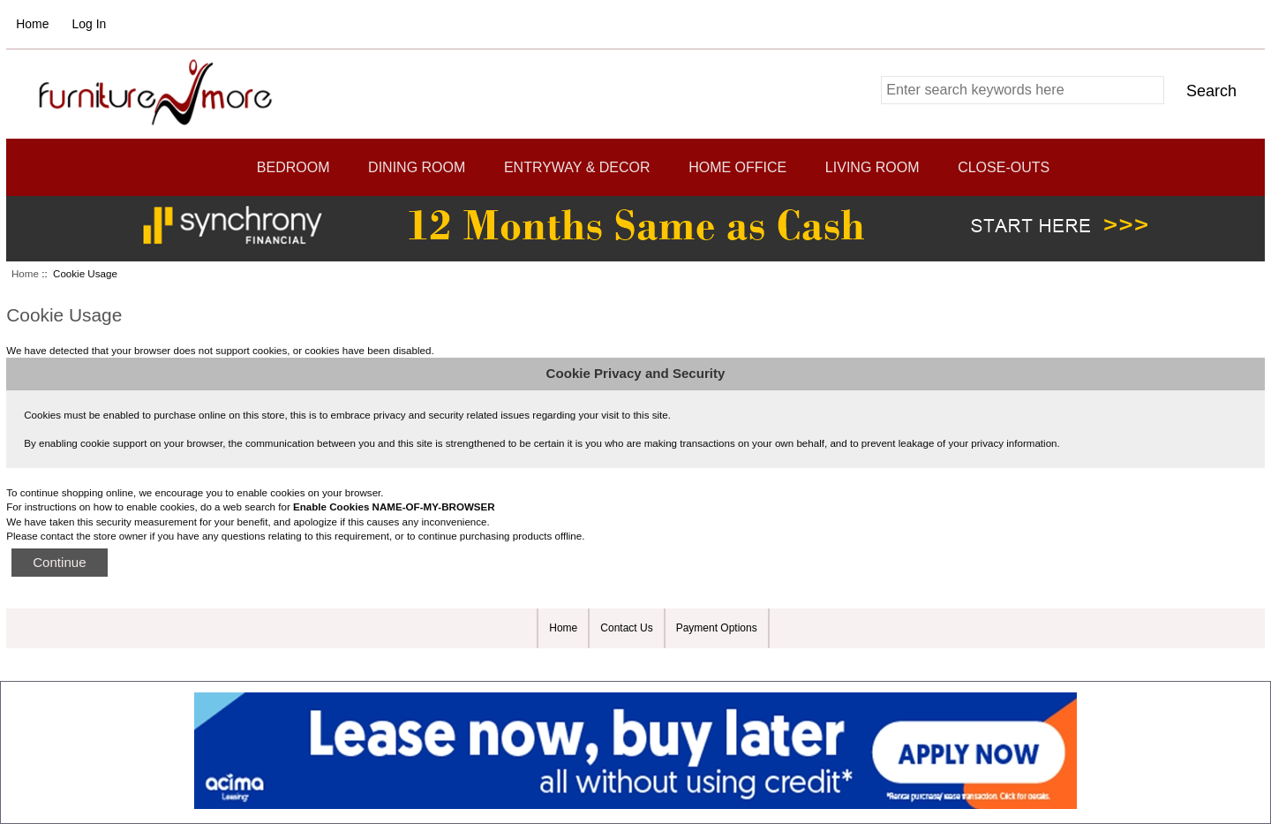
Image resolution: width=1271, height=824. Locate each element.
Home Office (737, 167)
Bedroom (293, 167)
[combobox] (1022, 90)
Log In (89, 24)
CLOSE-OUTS (1003, 167)
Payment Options (716, 628)
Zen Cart (740, 664)
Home (32, 24)
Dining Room (416, 167)
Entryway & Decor (577, 167)
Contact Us (626, 628)
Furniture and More (627, 664)
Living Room (872, 167)
